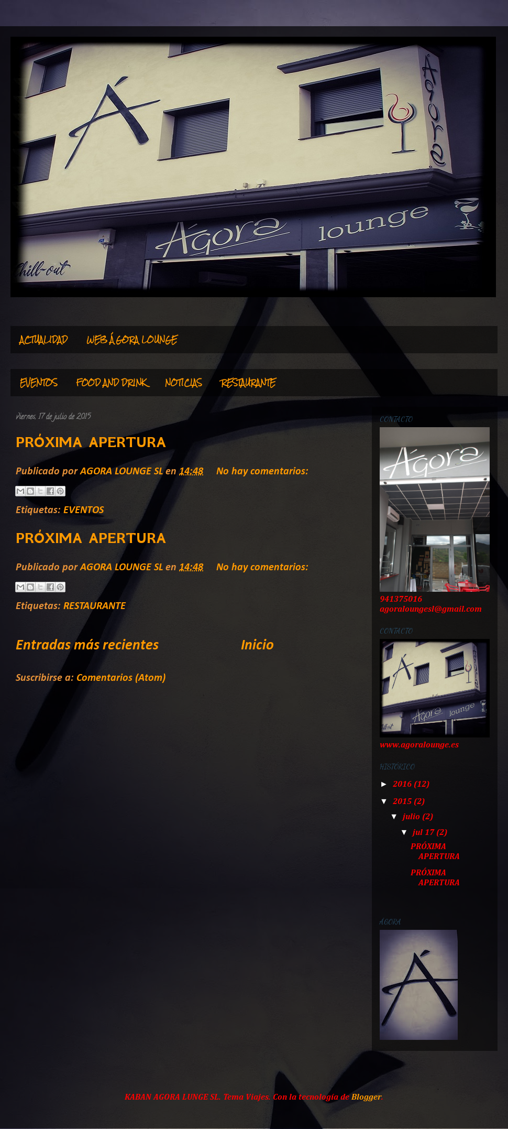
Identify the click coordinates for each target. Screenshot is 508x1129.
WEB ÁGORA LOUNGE (131, 339)
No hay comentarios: (262, 471)
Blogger (366, 1097)
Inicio (257, 645)
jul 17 (424, 833)
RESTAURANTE (248, 382)
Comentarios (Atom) (120, 678)
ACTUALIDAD (44, 339)
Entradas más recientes (87, 645)
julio (412, 817)
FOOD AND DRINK (111, 382)
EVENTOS (39, 382)
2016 (403, 784)
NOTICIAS (183, 382)
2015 (403, 802)
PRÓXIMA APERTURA (91, 442)
